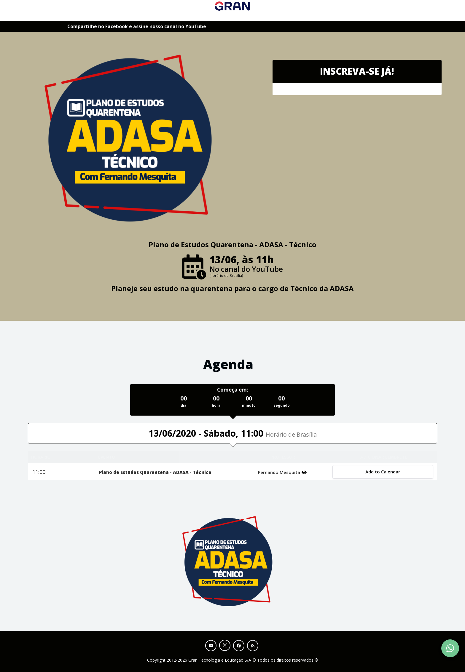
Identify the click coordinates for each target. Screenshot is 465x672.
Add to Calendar (382, 472)
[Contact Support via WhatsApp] (450, 648)
